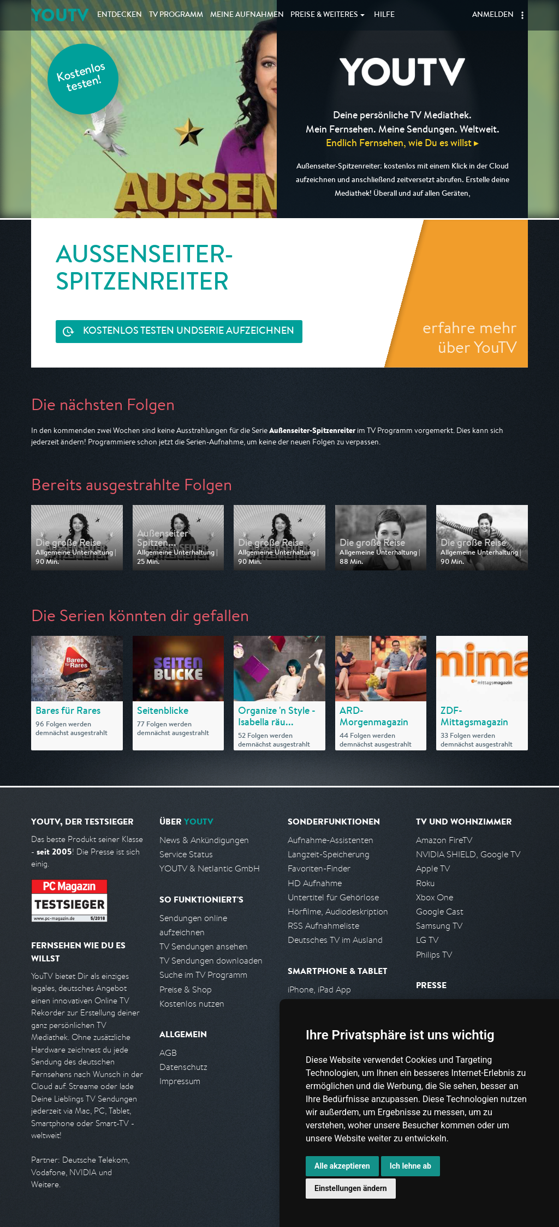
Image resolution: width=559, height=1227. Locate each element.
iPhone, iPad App (319, 989)
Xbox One (434, 897)
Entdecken (119, 15)
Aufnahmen (247, 15)
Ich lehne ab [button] (410, 1166)
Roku (425, 883)
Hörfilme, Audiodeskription (338, 911)
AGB (168, 1052)
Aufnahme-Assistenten (330, 840)
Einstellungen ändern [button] (350, 1188)
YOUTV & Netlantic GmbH (209, 868)
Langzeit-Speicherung (329, 854)
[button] (522, 15)
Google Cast (439, 911)
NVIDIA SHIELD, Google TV (468, 854)
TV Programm (176, 15)
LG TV (427, 940)
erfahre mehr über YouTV (470, 337)
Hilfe (384, 15)
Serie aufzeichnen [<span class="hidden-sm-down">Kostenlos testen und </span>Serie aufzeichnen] (188, 331)
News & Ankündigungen (204, 840)
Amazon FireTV (444, 840)
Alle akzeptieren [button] (342, 1166)
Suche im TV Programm (203, 975)
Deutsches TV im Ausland (335, 940)
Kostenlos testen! (81, 78)
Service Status (186, 854)
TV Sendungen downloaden (211, 960)
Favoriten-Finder (319, 868)
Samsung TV (439, 925)
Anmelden (493, 15)
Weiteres (324, 15)
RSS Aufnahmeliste (323, 925)
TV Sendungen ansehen (203, 946)
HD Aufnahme (315, 883)
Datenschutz (183, 1067)
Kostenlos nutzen (191, 1003)
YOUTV (59, 15)
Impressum (179, 1081)
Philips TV (434, 954)
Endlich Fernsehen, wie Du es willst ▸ (402, 142)
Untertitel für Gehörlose (333, 897)
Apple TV (433, 868)
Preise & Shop (185, 989)
